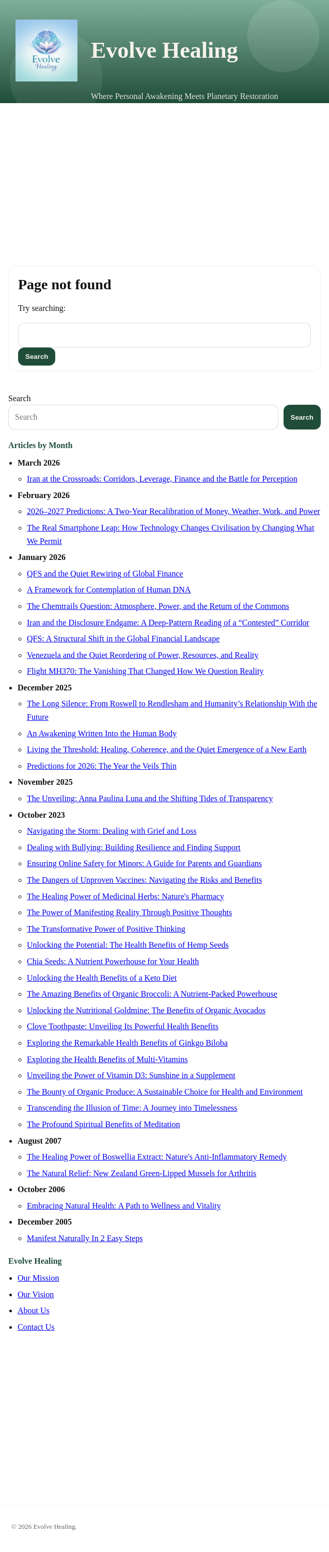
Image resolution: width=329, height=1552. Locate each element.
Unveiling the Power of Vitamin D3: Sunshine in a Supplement (131, 1075)
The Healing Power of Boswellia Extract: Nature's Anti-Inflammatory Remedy (157, 1156)
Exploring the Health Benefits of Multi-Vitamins (107, 1059)
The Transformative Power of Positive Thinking (106, 928)
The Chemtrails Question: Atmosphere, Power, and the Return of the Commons (158, 606)
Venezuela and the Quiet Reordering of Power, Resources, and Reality (143, 655)
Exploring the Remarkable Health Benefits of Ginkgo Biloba (127, 1042)
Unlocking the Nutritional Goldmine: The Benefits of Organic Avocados (146, 1010)
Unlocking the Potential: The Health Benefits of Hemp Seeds (128, 944)
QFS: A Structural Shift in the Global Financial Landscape (123, 638)
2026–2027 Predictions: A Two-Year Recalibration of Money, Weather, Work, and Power (173, 511)
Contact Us (36, 1327)
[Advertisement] (164, 180)
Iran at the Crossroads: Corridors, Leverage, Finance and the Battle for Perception (162, 478)
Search (19, 398)
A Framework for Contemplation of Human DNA (109, 589)
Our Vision (36, 1294)
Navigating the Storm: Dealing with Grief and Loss (111, 831)
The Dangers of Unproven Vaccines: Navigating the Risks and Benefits (144, 880)
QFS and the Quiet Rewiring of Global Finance (105, 573)
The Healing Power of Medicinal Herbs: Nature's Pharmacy (125, 896)
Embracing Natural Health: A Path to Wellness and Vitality (124, 1205)
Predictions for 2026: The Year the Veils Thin (102, 766)
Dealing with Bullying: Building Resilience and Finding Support (134, 847)
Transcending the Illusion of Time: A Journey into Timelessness (132, 1107)
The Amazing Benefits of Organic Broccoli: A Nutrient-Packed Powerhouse (152, 993)
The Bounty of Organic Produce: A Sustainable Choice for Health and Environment (165, 1091)
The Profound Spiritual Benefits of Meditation (103, 1124)
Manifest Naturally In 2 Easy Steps (85, 1238)
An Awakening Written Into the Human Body (102, 733)
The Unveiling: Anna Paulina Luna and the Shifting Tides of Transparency (150, 798)
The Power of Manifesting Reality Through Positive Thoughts (129, 912)
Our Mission (38, 1278)
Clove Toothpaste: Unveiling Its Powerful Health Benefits (122, 1026)
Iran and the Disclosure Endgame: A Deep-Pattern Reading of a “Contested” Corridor (168, 622)
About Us (34, 1310)
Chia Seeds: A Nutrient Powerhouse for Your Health (113, 961)
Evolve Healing (164, 50)
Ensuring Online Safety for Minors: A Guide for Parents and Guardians (144, 863)
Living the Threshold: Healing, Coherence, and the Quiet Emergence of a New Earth (166, 749)
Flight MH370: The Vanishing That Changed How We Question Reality (145, 671)
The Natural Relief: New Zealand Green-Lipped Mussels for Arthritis (141, 1173)
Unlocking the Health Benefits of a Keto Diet (102, 977)
